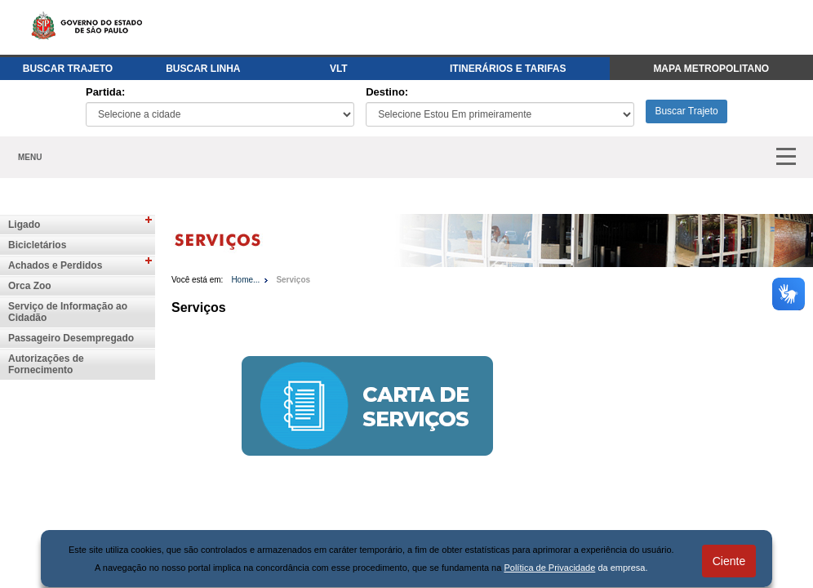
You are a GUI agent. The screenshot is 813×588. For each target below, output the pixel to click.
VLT (339, 68)
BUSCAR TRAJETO (68, 68)
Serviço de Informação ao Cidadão (67, 312)
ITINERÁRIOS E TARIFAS (508, 68)
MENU (30, 157)
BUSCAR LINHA (203, 68)
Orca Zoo (29, 286)
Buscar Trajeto (686, 111)
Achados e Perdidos (55, 265)
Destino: (387, 92)
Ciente (729, 561)
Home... (245, 279)
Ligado (24, 224)
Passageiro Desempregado (71, 338)
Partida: (105, 92)
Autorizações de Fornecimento (46, 364)
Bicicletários (37, 245)
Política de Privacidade (549, 567)
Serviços (293, 279)
